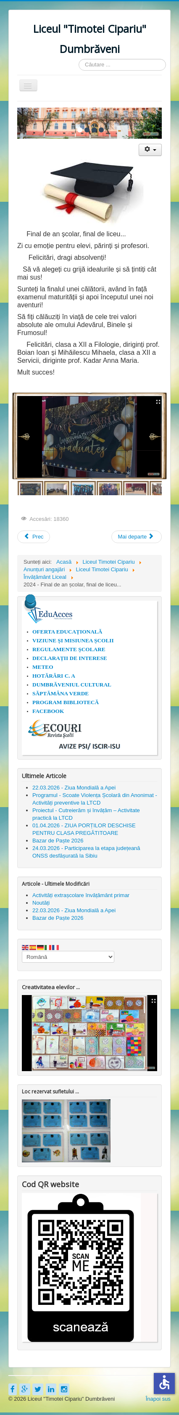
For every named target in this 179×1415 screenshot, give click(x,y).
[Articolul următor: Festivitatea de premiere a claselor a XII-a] (136, 537)
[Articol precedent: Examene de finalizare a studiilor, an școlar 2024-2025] (33, 537)
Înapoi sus (158, 1399)
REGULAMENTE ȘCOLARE (68, 649)
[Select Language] (68, 957)
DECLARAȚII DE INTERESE (69, 658)
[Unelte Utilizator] (150, 150)
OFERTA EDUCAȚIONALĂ (67, 631)
